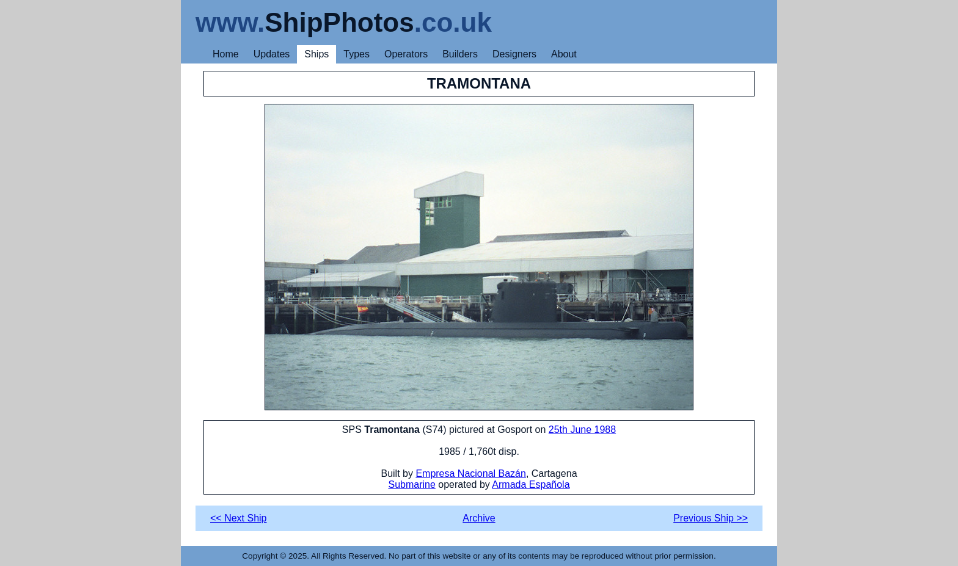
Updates (272, 54)
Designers (514, 54)
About (564, 54)
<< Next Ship (238, 518)
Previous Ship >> (710, 518)
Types (356, 54)
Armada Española (530, 484)
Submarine (411, 484)
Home (226, 54)
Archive (479, 518)
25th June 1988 (582, 429)
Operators (406, 54)
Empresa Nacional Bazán (470, 473)
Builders (460, 54)
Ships (316, 54)
